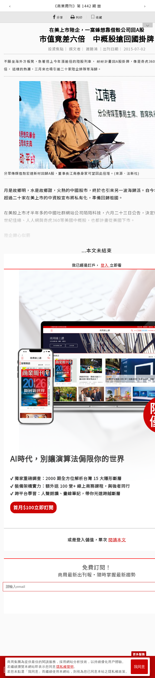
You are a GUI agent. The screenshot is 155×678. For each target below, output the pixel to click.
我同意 (139, 667)
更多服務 (139, 654)
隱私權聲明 (65, 666)
